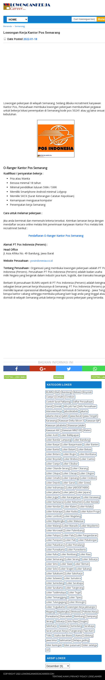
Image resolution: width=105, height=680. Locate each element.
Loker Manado (70, 525)
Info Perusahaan (87, 406)
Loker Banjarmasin (72, 444)
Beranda (58, 377)
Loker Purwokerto (76, 549)
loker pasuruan (72, 645)
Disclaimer (95, 676)
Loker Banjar (53, 444)
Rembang (79, 616)
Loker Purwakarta (55, 549)
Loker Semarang (54, 559)
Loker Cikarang (80, 468)
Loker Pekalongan (87, 540)
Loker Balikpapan (69, 435)
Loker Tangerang (74, 587)
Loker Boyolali (53, 459)
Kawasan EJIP (93, 420)
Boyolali (87, 392)
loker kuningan (54, 645)
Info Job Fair (70, 406)
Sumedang (76, 626)
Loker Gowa (83, 482)
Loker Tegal (74, 592)
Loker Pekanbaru (55, 545)
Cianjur (50, 396)
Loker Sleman (82, 564)
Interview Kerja (54, 411)
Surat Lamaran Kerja (57, 630)
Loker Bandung (82, 439)
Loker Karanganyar (70, 497)
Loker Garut (68, 482)
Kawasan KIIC (53, 430)
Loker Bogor (69, 454)
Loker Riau (85, 554)
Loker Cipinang (70, 478)
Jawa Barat (75, 416)
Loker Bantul (52, 449)
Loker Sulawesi (54, 578)
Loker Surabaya (74, 583)
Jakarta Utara (53, 416)
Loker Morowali (54, 530)
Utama (78, 635)
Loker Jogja (52, 497)
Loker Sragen (67, 568)
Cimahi (59, 396)
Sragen (83, 621)
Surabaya (89, 626)
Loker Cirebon (88, 478)
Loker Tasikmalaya (56, 592)
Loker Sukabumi (54, 573)
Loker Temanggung (56, 597)
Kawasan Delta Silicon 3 (71, 420)
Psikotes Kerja (90, 611)
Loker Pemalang (75, 545)
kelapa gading (81, 640)
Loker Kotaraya (54, 511)
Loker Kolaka (86, 506)
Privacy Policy (78, 676)
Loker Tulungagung (56, 602)
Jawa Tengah (90, 416)
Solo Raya (72, 621)
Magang (50, 611)
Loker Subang (83, 568)
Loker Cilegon (86, 473)
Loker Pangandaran (86, 535)
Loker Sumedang (55, 583)
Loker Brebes (71, 459)
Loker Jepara (83, 492)
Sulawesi (63, 626)
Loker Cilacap (69, 473)
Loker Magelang (72, 516)
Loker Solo (51, 568)
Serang (49, 621)
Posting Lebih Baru (15, 377)
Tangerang (75, 630)
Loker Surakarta (54, 587)
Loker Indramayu (55, 487)
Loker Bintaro (53, 454)
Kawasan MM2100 (71, 430)
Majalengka (63, 611)
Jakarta (84, 411)
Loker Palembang (74, 530)
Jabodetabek (71, 411)
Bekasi (77, 392)
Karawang (51, 420)
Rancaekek (66, 616)
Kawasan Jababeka (56, 425)
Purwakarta (52, 616)
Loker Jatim (68, 492)
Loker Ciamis (87, 459)
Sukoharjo (51, 626)
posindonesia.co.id (41, 260)
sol (47, 649)
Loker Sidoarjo (90, 559)
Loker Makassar (75, 521)
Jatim (65, 416)
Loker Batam (68, 449)
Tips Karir (89, 630)
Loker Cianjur (53, 463)
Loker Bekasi (84, 449)
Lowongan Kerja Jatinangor (81, 607)
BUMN (49, 392)
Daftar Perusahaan (83, 401)
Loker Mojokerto (89, 525)
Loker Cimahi (53, 478)
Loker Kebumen (73, 501)
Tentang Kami (60, 676)
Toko (49, 635)
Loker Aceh (52, 435)
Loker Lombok (54, 516)
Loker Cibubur (70, 463)
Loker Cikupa (53, 473)
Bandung (66, 392)
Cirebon (70, 396)
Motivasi (75, 611)
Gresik (58, 406)
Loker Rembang (68, 554)
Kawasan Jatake (76, 425)
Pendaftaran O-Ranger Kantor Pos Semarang (55, 235)
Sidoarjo (60, 621)
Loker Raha (52, 554)
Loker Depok (53, 482)
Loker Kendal (91, 501)
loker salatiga (90, 645)
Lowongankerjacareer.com (37, 673)
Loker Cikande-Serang (57, 468)
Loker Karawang (91, 497)
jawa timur (51, 640)
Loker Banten (91, 444)
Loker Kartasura (54, 501)
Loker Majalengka (55, 521)
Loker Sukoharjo (74, 573)
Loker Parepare (54, 540)
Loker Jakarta (53, 492)
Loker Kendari (53, 506)
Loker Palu (68, 535)
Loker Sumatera (72, 578)
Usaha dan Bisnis (63, 635)
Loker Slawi (66, 564)
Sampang (92, 616)
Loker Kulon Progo (90, 511)
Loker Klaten (69, 506)
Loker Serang (73, 559)
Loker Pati (70, 540)
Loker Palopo (53, 535)
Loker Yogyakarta (55, 607)
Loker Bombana (87, 454)
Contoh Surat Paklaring (58, 401)
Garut (49, 406)
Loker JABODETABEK (77, 487)
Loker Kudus (71, 511)
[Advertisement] (34, 328)
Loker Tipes (75, 597)
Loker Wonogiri (77, 602)
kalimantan (65, 640)
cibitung (88, 635)
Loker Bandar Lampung (58, 439)
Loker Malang (53, 525)
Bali (57, 392)
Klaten (87, 430)
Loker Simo (52, 564)
